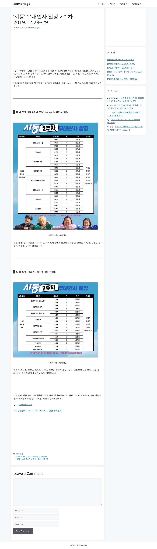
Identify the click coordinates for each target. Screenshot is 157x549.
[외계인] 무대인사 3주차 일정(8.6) (122, 79)
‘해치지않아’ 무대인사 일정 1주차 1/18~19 (32, 459)
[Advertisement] (57, 50)
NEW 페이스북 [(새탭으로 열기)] (25, 404)
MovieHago (21, 4)
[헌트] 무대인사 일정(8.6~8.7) (120, 67)
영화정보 (123, 3)
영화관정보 (136, 3)
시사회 (112, 3)
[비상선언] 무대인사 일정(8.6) (120, 59)
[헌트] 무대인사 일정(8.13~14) (121, 63)
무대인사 (101, 3)
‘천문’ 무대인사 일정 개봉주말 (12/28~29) (32, 456)
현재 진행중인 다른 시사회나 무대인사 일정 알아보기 (37, 410)
